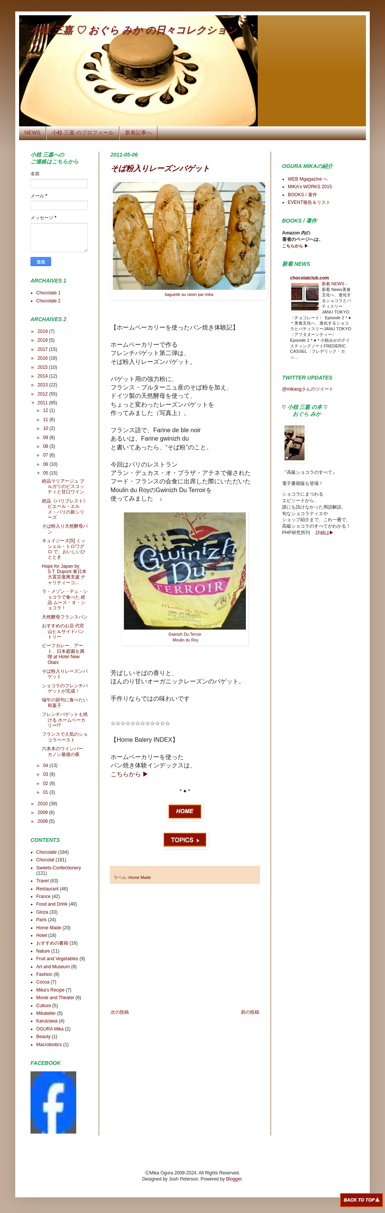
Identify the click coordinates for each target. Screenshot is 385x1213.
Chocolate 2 (48, 301)
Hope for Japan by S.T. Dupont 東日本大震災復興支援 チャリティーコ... (64, 574)
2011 (43, 402)
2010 (43, 803)
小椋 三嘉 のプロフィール (83, 132)
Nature (43, 951)
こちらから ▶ (295, 246)
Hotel (41, 935)
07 (46, 455)
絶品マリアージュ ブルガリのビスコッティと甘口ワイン (63, 486)
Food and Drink (51, 904)
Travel (42, 881)
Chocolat (45, 860)
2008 (43, 821)
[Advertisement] (185, 946)
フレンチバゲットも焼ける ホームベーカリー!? (65, 720)
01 (46, 792)
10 (46, 428)
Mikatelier (46, 1013)
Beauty (43, 1036)
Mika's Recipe (50, 990)
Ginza (42, 912)
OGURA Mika (50, 1029)
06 (46, 464)
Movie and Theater (55, 997)
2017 (43, 349)
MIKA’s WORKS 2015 (310, 186)
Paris (41, 919)
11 (46, 419)
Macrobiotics (49, 1044)
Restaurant (47, 889)
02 (46, 783)
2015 (43, 367)
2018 (43, 340)
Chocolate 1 (48, 293)
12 (46, 410)
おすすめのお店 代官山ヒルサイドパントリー (63, 631)
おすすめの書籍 (52, 943)
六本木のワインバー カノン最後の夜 (62, 751)
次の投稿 (120, 1012)
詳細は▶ (324, 532)
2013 (43, 385)
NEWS (32, 132)
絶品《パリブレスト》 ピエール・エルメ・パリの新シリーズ (65, 509)
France (43, 896)
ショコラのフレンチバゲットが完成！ (65, 688)
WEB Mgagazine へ (308, 179)
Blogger (234, 1179)
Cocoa (43, 982)
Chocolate (46, 852)
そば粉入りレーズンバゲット (160, 168)
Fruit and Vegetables (57, 958)
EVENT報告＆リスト (309, 202)
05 (46, 473)
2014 (43, 376)
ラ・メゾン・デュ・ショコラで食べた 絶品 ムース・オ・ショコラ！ (65, 600)
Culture (43, 1005)
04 (46, 765)
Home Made (139, 877)
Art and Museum (53, 966)
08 (46, 446)
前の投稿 (250, 1012)
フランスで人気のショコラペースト (65, 737)
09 (46, 437)
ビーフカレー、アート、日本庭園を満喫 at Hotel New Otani (63, 654)
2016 (43, 358)
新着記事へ (138, 132)
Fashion (44, 974)
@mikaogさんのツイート (308, 389)
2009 (43, 812)
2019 (43, 331)
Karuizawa (47, 1021)
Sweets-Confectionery (58, 868)
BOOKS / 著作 (302, 194)
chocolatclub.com (309, 278)
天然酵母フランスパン (65, 617)
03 (46, 774)
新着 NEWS (334, 283)
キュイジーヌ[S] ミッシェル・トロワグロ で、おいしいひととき (63, 549)
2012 (43, 394)
